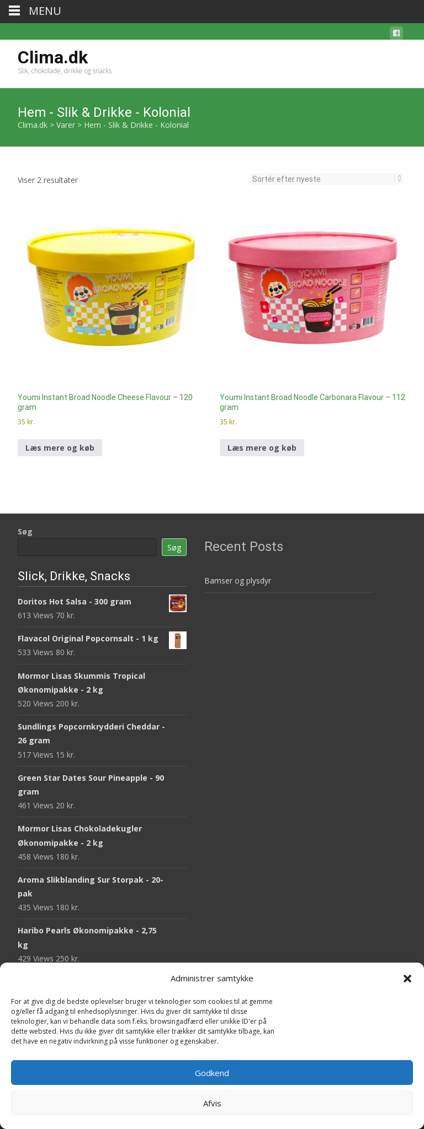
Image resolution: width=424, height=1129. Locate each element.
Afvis (212, 1103)
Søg (25, 531)
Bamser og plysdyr (237, 580)
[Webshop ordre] (323, 179)
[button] (407, 978)
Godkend (212, 1072)
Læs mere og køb (59, 447)
